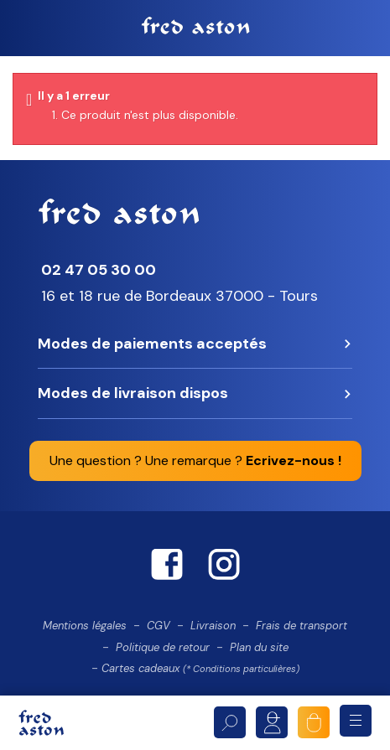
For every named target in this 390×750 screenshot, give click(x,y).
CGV (158, 625)
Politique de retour (163, 647)
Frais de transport (301, 625)
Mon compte (272, 722)
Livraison (213, 625)
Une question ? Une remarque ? (195, 460)
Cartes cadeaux (200, 668)
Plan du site (259, 647)
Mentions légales (85, 625)
